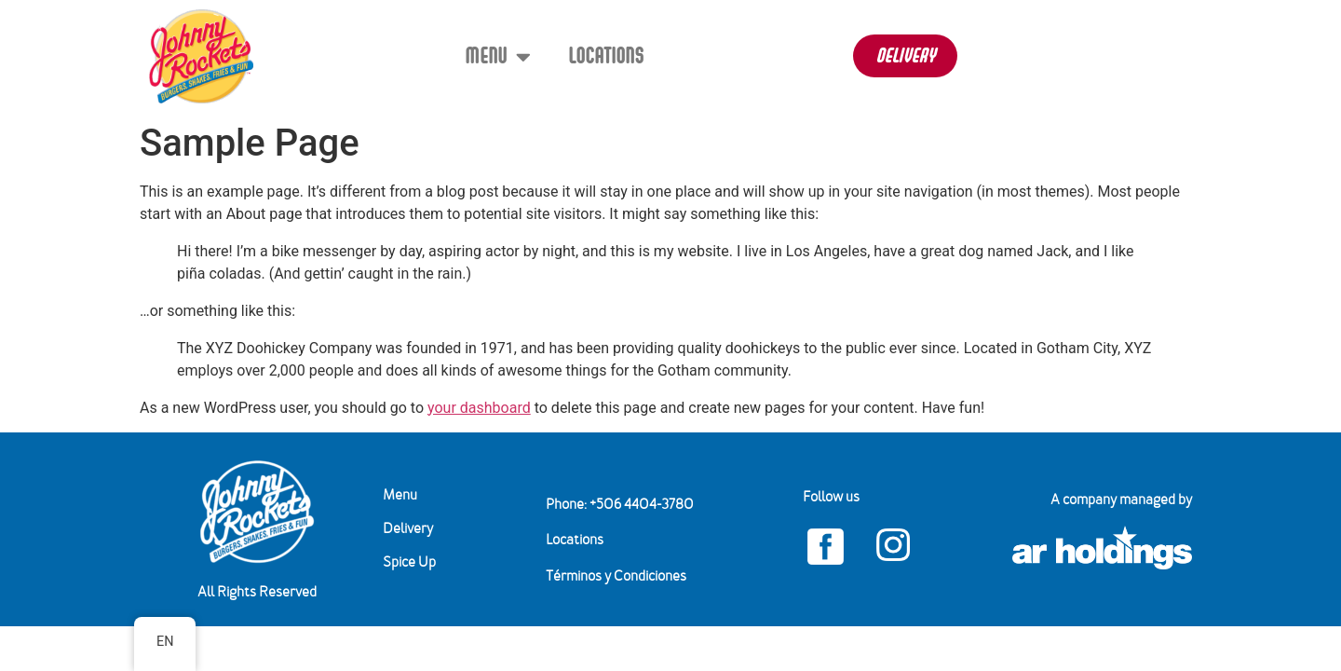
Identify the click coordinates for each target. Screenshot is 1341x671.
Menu (498, 56)
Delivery (408, 529)
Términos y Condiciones (616, 576)
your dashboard (479, 408)
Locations (605, 55)
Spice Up (409, 562)
